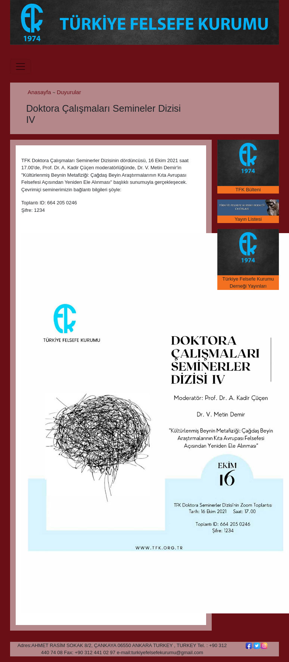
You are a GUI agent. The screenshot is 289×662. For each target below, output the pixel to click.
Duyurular (69, 92)
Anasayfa (40, 92)
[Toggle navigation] (20, 66)
